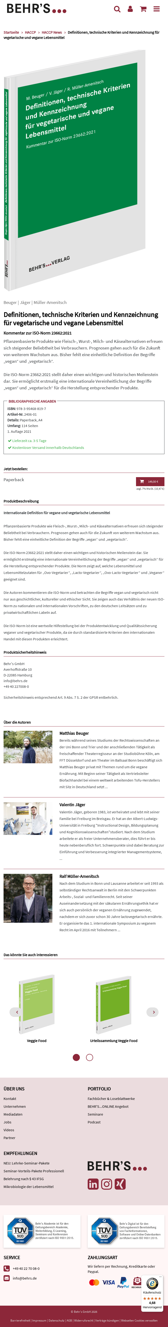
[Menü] (157, 8)
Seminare (95, 1114)
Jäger (25, 302)
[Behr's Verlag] (36, 7)
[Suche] (117, 8)
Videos (9, 1129)
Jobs (7, 1122)
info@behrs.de (15, 680)
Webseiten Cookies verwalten (139, 1320)
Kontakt (10, 1098)
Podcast (94, 1122)
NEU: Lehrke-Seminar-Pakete (27, 1163)
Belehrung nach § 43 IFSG (24, 1178)
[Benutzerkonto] (130, 8)
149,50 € (149, 481)
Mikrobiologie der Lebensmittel (29, 1186)
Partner (9, 1137)
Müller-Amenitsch (50, 302)
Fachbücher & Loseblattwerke (111, 1098)
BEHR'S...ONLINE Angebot (108, 1106)
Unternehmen (15, 1106)
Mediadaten (13, 1114)
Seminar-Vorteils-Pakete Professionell (34, 1171)
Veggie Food (36, 1040)
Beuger (10, 302)
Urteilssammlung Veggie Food (113, 1040)
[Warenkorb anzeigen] (143, 8)
